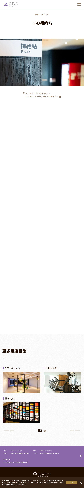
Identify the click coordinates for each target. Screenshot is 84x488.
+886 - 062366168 (16, 450)
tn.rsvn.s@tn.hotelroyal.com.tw (49, 453)
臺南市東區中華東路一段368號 (20, 453)
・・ (80, 481)
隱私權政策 (6, 459)
